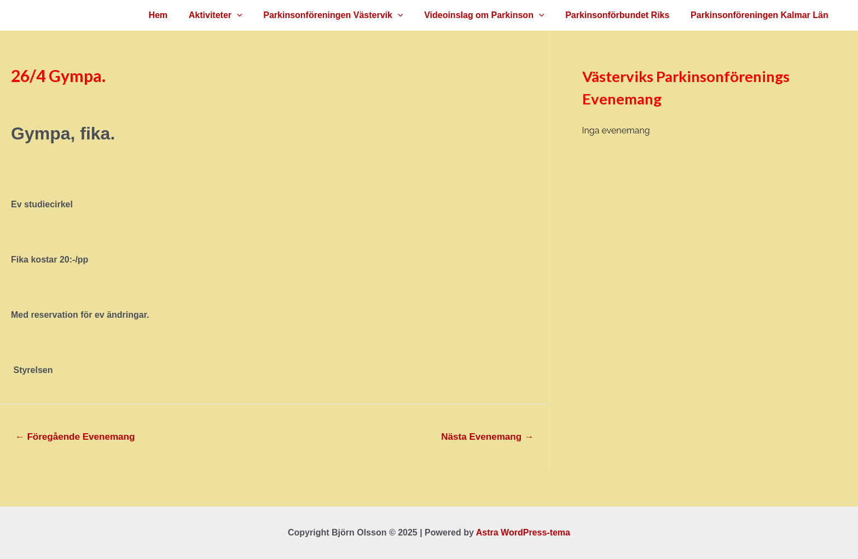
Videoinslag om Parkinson (493, 15)
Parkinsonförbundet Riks (623, 15)
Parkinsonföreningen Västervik (346, 15)
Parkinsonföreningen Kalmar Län (761, 15)
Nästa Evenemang (487, 436)
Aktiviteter (232, 15)
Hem (178, 15)
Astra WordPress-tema (523, 532)
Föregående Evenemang (75, 436)
